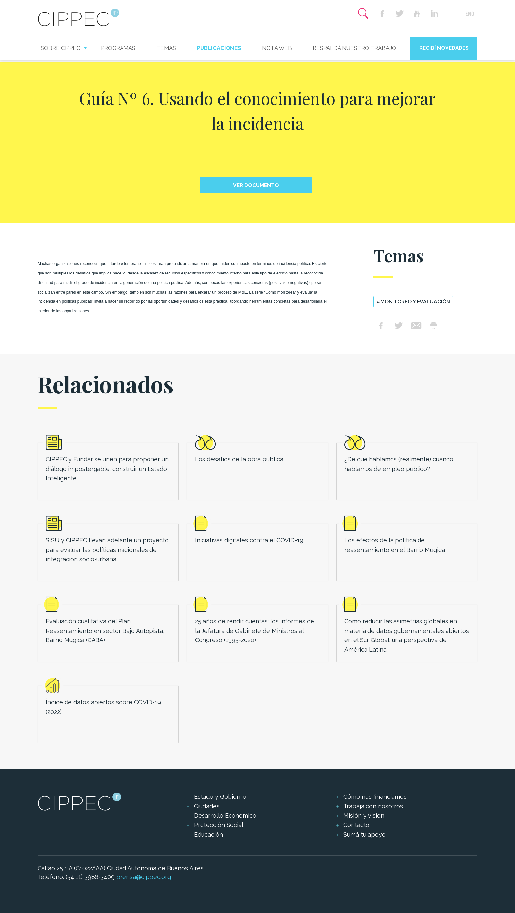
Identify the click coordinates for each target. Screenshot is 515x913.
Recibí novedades (444, 48)
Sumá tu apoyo (364, 834)
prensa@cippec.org (143, 877)
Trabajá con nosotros (373, 806)
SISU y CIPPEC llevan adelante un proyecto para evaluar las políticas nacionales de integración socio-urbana (107, 550)
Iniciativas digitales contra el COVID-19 (249, 540)
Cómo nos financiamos (375, 796)
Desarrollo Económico (225, 815)
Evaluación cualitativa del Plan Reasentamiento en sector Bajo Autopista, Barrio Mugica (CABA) (105, 631)
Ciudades (207, 806)
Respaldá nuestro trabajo (354, 48)
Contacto (356, 825)
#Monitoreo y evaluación (413, 302)
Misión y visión (363, 815)
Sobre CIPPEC (60, 48)
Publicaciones (219, 48)
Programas (118, 48)
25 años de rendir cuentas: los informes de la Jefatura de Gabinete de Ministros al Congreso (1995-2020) (254, 631)
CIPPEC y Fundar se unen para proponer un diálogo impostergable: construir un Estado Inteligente (107, 469)
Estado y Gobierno (220, 796)
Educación (208, 834)
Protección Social (218, 825)
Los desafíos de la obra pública (239, 459)
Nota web (277, 48)
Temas (166, 48)
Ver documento (256, 185)
